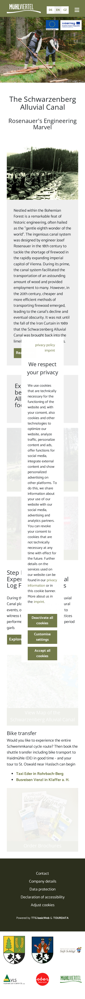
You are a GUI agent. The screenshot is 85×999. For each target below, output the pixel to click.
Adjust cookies (42, 905)
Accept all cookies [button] (43, 653)
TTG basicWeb (40, 918)
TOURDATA (60, 918)
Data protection (42, 889)
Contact (42, 873)
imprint (50, 350)
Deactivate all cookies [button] (42, 620)
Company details (42, 881)
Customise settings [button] (42, 637)
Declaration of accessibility (43, 897)
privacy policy (45, 345)
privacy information (42, 583)
